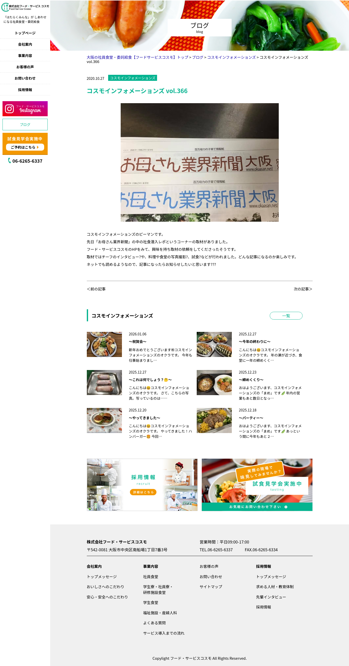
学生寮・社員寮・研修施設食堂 (158, 589)
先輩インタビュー (271, 596)
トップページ (25, 32)
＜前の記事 (96, 288)
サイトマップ (211, 586)
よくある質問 (154, 622)
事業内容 (25, 55)
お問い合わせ (25, 78)
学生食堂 (150, 602)
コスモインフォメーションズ (132, 77)
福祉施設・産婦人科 (160, 612)
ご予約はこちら (23, 147)
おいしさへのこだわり (105, 586)
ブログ (25, 124)
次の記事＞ (303, 288)
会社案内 (25, 44)
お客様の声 (25, 66)
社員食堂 (150, 576)
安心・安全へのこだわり (107, 596)
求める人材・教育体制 (275, 586)
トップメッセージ (102, 576)
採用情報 (25, 89)
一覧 (286, 316)
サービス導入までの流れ (164, 633)
